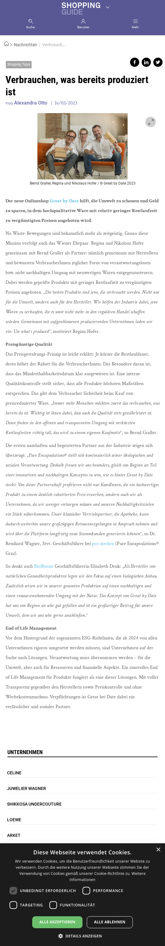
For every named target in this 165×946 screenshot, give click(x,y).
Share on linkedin (146, 62)
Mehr (135, 27)
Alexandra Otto (30, 103)
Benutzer (83, 27)
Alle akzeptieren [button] (57, 922)
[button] (82, 936)
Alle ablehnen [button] (109, 922)
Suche (30, 27)
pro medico (103, 543)
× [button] (158, 850)
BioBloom (43, 566)
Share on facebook (134, 62)
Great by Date (64, 201)
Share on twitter (158, 62)
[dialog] (82, 894)
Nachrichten (25, 44)
